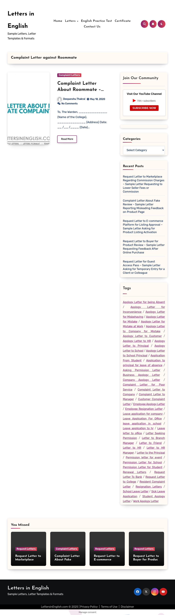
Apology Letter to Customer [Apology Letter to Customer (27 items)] (142, 336)
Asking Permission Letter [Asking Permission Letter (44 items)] (141, 370)
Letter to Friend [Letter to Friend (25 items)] (150, 443)
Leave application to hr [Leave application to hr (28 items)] (138, 428)
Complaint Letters (69, 75)
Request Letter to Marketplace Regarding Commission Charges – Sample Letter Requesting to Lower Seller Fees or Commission (143, 184)
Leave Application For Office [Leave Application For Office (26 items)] (142, 418)
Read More (67, 139)
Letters (71, 21)
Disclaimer (127, 606)
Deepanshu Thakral (71, 99)
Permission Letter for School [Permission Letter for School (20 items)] (142, 462)
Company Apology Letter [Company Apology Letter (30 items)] (141, 380)
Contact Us (92, 26)
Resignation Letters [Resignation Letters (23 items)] (149, 486)
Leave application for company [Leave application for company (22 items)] (143, 413)
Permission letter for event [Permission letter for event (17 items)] (144, 457)
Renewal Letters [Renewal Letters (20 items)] (134, 472)
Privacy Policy (89, 606)
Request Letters (26, 548)
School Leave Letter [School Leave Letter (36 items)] (135, 491)
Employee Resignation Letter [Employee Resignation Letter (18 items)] (144, 409)
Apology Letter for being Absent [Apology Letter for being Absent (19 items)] (144, 302)
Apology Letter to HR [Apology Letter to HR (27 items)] (137, 341)
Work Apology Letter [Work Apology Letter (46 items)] (146, 501)
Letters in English (28, 588)
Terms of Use (109, 606)
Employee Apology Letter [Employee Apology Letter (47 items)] (149, 404)
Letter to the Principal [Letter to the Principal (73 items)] (151, 452)
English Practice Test (96, 21)
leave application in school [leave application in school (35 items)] (142, 423)
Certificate (123, 21)
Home (57, 21)
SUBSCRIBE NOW (144, 108)
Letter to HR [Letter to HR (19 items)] (132, 447)
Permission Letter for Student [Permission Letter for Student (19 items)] (142, 467)
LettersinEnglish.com (54, 606)
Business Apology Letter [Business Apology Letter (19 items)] (141, 375)
